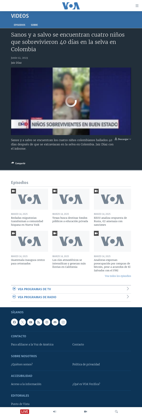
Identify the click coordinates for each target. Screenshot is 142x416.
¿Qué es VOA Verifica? (86, 384)
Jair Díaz (16, 62)
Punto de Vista (20, 404)
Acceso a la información (26, 384)
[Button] (18, 164)
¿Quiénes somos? (22, 364)
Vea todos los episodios (118, 276)
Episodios (19, 25)
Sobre (34, 25)
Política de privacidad (86, 364)
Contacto (78, 344)
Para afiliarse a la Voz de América (32, 344)
